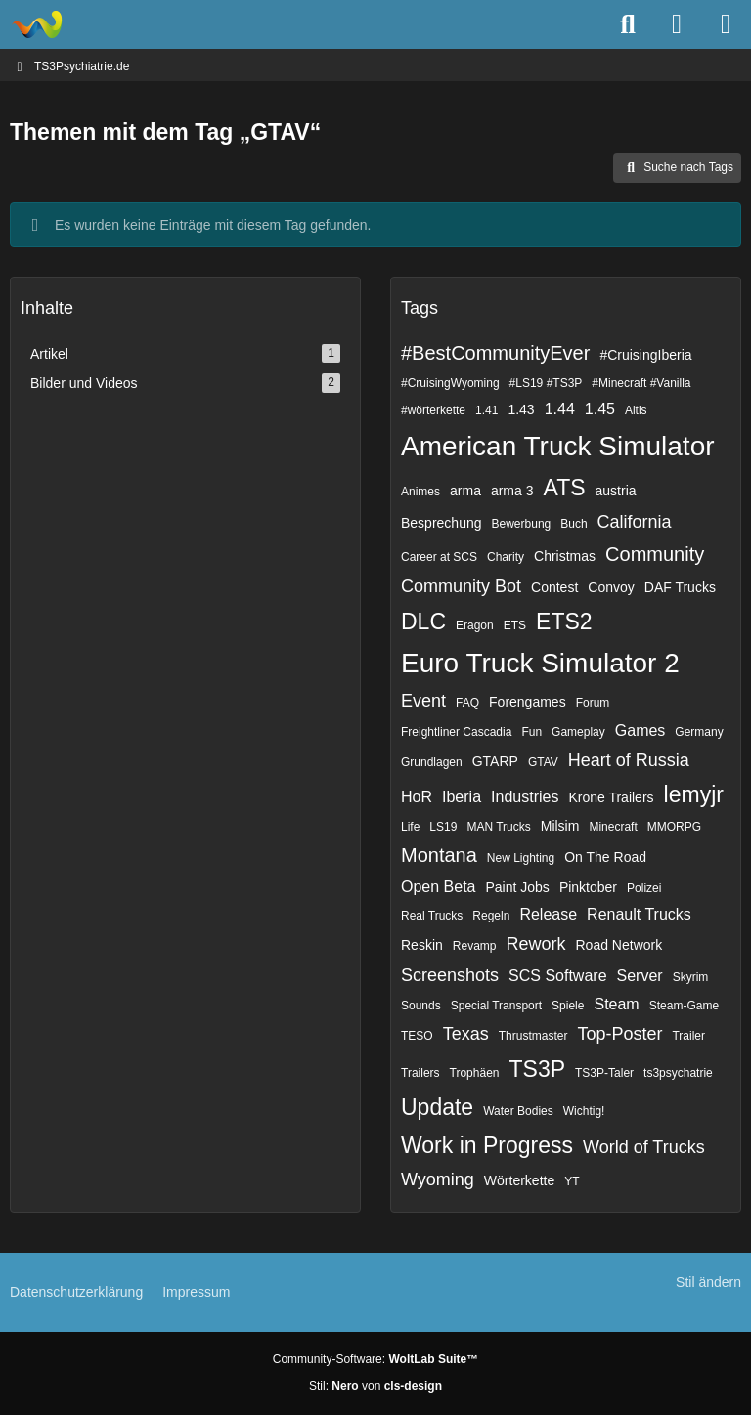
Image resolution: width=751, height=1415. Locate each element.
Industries (524, 797)
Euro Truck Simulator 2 (540, 663)
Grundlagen (432, 762)
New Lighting (520, 858)
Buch (573, 524)
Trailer (688, 1036)
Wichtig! (584, 1111)
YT (571, 1181)
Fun (531, 732)
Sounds (421, 1005)
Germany (699, 732)
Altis (636, 410)
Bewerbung (522, 524)
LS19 (443, 827)
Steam (616, 1004)
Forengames (527, 701)
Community (654, 554)
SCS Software (557, 975)
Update (437, 1107)
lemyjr (694, 794)
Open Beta (438, 887)
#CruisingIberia (645, 355)
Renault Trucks (639, 914)
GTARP (495, 761)
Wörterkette (519, 1180)
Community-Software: (375, 1359)
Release (548, 914)
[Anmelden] (676, 24)
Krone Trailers (610, 797)
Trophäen (475, 1073)
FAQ (467, 702)
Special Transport (496, 1005)
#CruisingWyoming (450, 383)
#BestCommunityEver (495, 353)
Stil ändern (708, 1282)
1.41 (486, 410)
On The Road (605, 857)
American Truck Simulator (558, 446)
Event (423, 700)
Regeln (490, 915)
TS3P (537, 1069)
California (634, 522)
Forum (593, 702)
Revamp (475, 946)
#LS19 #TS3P (546, 383)
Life (410, 827)
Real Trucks (432, 915)
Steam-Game (684, 1005)
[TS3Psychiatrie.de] (36, 24)
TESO (417, 1036)
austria (616, 490)
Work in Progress (487, 1145)
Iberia (461, 797)
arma (465, 490)
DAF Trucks (680, 587)
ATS (565, 487)
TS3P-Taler (604, 1073)
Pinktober (588, 887)
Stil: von (375, 1386)
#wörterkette (433, 410)
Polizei (644, 888)
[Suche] (627, 24)
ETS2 (564, 621)
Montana (439, 855)
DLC (423, 621)
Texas (466, 1034)
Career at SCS (439, 557)
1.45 (600, 409)
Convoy (611, 587)
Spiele (568, 1005)
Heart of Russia (628, 760)
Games (640, 730)
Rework (535, 944)
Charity (505, 557)
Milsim (560, 826)
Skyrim (691, 977)
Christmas (565, 556)
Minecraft (613, 827)
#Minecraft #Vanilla (641, 383)
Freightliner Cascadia (456, 732)
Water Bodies (518, 1111)
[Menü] (725, 24)
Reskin (422, 945)
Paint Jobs (518, 887)
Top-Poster (619, 1034)
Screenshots (450, 975)
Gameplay (578, 732)
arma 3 (512, 490)
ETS (515, 625)
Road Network (619, 945)
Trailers (420, 1073)
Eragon (475, 625)
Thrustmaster (533, 1036)
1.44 (560, 409)
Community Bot (461, 586)
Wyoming (437, 1179)
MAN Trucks (498, 827)
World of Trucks (644, 1147)
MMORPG (674, 827)
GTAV (543, 762)
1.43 (521, 409)
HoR (416, 797)
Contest (554, 587)
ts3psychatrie (678, 1073)
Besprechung (441, 523)
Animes (420, 491)
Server (640, 975)
